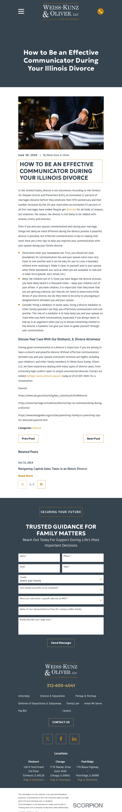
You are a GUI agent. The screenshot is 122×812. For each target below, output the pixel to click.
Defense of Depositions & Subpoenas (39, 703)
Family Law (72, 703)
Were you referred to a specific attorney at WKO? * (44, 598)
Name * (23, 556)
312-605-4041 (61, 685)
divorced (71, 209)
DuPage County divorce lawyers (43, 376)
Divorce (37, 428)
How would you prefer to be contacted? (39, 587)
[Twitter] (48, 739)
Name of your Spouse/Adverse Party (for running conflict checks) (50, 609)
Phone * (67, 556)
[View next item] (41, 484)
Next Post (93, 438)
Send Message (61, 643)
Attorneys (24, 696)
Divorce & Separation (52, 696)
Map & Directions (34, 779)
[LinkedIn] (74, 739)
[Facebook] (61, 739)
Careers (66, 711)
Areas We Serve (93, 703)
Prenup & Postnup (85, 696)
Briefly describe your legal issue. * (36, 619)
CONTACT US (61, 722)
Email (22, 566)
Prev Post (28, 438)
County (23, 577)
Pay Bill (22, 711)
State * (67, 566)
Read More (25, 476)
